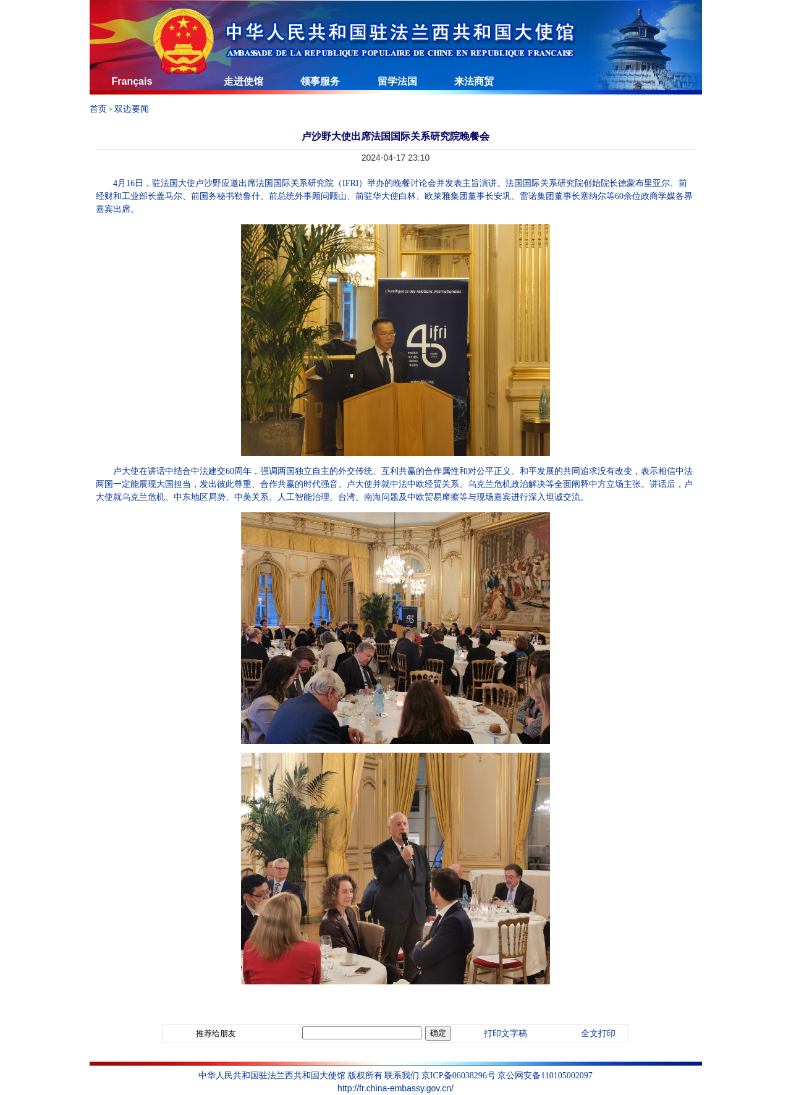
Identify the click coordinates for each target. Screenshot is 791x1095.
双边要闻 (131, 109)
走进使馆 (243, 81)
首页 (98, 109)
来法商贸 (474, 81)
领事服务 (320, 81)
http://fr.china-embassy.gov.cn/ (395, 1088)
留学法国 (397, 81)
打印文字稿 (505, 1033)
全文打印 (598, 1033)
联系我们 (401, 1075)
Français (132, 81)
